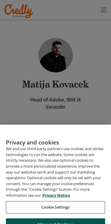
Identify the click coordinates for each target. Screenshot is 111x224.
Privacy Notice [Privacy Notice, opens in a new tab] (56, 213)
